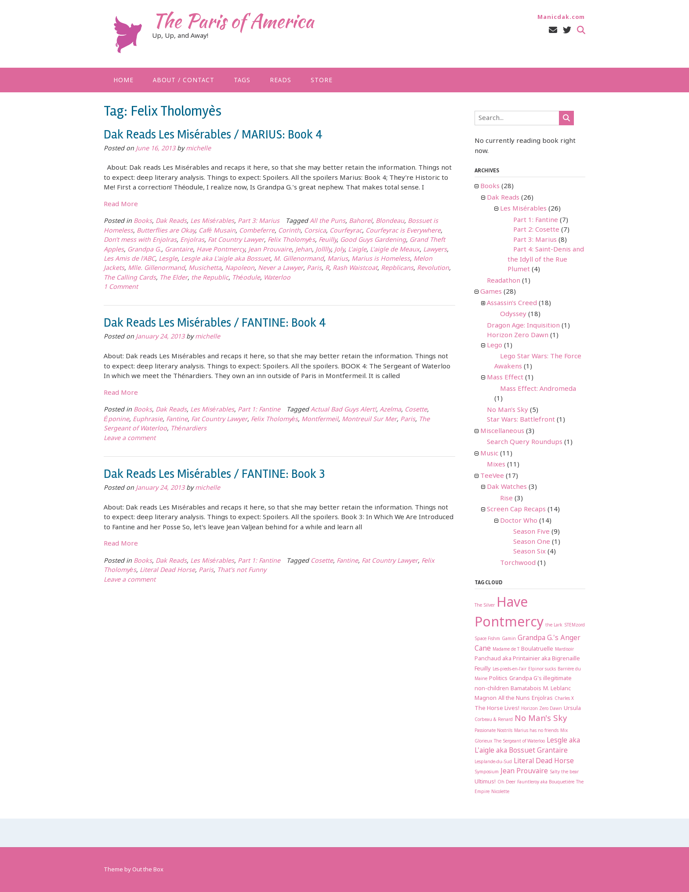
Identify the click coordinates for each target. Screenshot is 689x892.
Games (491, 292)
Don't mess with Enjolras (140, 240)
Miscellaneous (502, 431)
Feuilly (328, 240)
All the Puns (327, 221)
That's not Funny (241, 570)
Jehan (303, 250)
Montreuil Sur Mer (369, 419)
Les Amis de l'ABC (129, 259)
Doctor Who (518, 521)
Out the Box (147, 870)
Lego (494, 345)
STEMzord (574, 625)
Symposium (487, 772)
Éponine (116, 419)
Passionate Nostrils (493, 731)
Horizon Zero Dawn (517, 335)
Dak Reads (171, 221)
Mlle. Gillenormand (156, 268)
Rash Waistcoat (355, 268)
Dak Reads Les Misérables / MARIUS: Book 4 (213, 134)
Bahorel (360, 221)
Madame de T (506, 649)
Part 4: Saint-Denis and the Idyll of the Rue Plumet (546, 259)
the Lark (553, 625)
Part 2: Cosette (536, 230)
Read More (121, 204)
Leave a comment (130, 438)
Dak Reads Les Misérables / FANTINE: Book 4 (215, 322)
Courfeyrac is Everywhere (403, 231)
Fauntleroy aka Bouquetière (546, 782)
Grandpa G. (144, 250)
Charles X (564, 699)
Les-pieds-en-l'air (509, 669)
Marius (337, 259)
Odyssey (513, 314)
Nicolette (500, 792)
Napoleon (239, 268)
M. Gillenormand (299, 259)
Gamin (509, 639)
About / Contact (183, 80)
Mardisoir (564, 649)
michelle (198, 149)
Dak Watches (507, 487)
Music (489, 453)
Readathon (503, 281)
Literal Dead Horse (167, 570)
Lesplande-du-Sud (493, 762)
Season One (531, 542)
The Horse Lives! (497, 708)
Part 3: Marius (258, 221)
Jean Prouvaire (270, 250)
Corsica (315, 231)
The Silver (485, 605)
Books (143, 221)
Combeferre (257, 231)
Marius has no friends (536, 731)
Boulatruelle (537, 649)
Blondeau (390, 221)
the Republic (209, 278)
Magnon (486, 698)
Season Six (529, 551)
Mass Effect (505, 377)
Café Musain (217, 231)
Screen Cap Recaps (516, 509)
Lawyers (435, 250)
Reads (280, 80)
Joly (339, 250)
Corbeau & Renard (494, 720)
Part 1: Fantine (259, 410)
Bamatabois (526, 688)
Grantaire (179, 250)
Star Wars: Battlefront (521, 419)
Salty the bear (564, 772)
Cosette (416, 410)
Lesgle (168, 259)
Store (322, 80)
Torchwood (518, 563)
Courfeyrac (346, 231)
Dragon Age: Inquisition (523, 325)
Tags (242, 80)
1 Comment (121, 287)
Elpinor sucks (542, 669)
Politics (498, 678)
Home (123, 80)
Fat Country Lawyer (236, 240)
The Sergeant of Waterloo (519, 741)
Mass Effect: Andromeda (538, 389)
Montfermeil (319, 419)
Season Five (531, 532)
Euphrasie (148, 419)
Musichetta (205, 268)
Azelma (390, 410)
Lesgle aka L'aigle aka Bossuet (225, 259)
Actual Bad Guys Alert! (343, 410)
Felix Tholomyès (291, 240)
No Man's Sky (507, 410)
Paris (314, 268)
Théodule (246, 278)
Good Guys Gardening (373, 240)
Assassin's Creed (512, 303)
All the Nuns (514, 698)
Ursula (572, 708)
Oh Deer (506, 782)
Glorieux (483, 741)
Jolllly (323, 250)
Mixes (496, 464)
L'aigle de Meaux (395, 250)
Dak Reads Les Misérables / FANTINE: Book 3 (214, 473)
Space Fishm (487, 639)
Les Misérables (212, 221)
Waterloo (277, 278)
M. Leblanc (557, 688)
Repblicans (397, 268)
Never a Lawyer (280, 268)
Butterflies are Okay (166, 231)
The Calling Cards (130, 278)
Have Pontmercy (220, 250)
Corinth (289, 231)
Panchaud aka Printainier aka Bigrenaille (527, 659)
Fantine (177, 419)
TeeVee (492, 476)
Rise (506, 498)
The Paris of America (233, 20)
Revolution (433, 268)
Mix (564, 731)
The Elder (174, 278)
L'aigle (357, 250)
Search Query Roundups (524, 442)
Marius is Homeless (381, 259)
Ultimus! (485, 782)
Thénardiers (188, 429)
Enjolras (192, 240)
